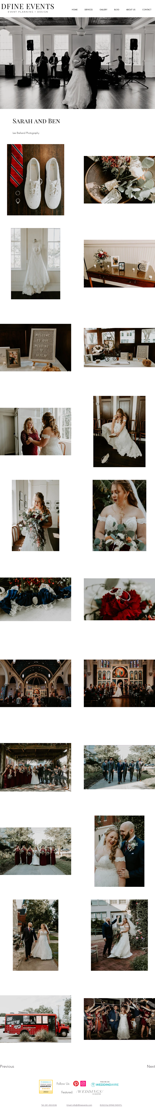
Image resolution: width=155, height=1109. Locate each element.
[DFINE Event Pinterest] (76, 1083)
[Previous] (11, 1066)
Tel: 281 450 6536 (49, 1105)
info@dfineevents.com (82, 1105)
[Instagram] (83, 1083)
